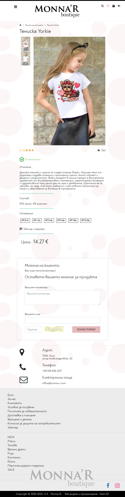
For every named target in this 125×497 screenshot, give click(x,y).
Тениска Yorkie (53, 25)
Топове (12, 445)
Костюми (14, 457)
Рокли (11, 441)
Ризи (11, 453)
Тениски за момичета (34, 25)
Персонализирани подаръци (26, 466)
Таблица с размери (32, 229)
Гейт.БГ (104, 494)
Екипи (11, 461)
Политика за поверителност (27, 411)
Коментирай (86, 329)
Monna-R (56, 494)
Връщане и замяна (20, 419)
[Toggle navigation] (15, 6)
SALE (11, 470)
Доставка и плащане (21, 415)
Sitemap (13, 427)
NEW (11, 437)
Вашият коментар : (38, 287)
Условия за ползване (21, 407)
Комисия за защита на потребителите (34, 423)
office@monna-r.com (54, 383)
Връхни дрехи (16, 449)
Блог (11, 395)
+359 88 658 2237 (52, 371)
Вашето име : (34, 314)
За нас (12, 399)
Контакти (15, 403)
